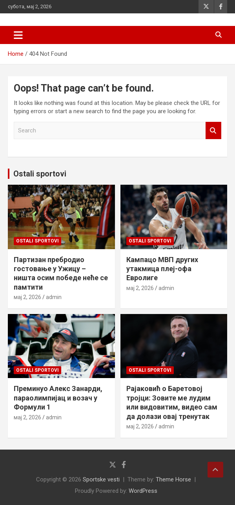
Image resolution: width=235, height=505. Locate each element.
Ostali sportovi (39, 173)
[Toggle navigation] (18, 35)
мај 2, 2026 (27, 297)
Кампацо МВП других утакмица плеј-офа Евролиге (162, 268)
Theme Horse (173, 479)
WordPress (143, 490)
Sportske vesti (101, 479)
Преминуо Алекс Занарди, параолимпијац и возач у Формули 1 (58, 397)
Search (213, 131)
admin (54, 297)
